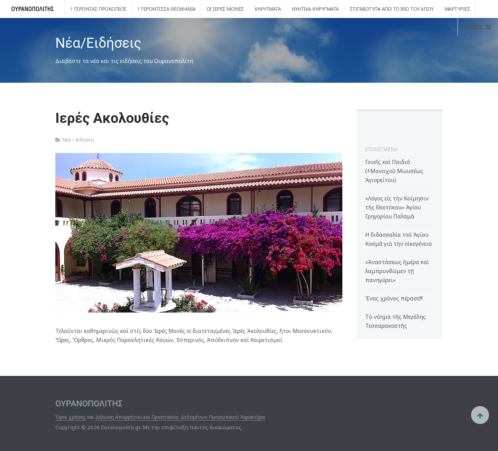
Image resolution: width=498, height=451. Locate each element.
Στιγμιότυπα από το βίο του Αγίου (392, 9)
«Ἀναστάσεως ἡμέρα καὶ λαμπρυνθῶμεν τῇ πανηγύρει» (397, 271)
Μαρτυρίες (457, 9)
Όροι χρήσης (70, 417)
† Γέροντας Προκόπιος (98, 9)
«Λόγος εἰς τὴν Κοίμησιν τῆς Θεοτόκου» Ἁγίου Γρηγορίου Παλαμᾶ (396, 207)
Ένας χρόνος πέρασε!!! (394, 298)
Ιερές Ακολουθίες (112, 118)
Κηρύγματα (268, 9)
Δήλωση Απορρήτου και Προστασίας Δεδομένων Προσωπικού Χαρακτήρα (180, 417)
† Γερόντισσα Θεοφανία (166, 9)
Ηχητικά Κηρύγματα (315, 9)
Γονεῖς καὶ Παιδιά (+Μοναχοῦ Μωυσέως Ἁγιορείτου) (394, 171)
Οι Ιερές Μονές (225, 9)
